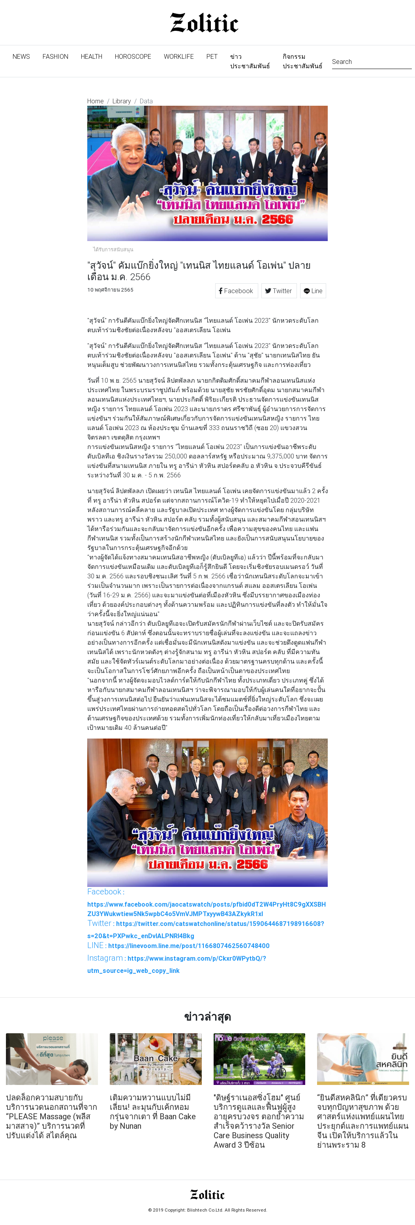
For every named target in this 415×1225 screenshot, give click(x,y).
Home (95, 101)
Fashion (55, 56)
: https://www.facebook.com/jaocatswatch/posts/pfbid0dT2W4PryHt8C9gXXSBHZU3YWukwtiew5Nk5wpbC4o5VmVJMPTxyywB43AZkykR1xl (206, 902)
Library (122, 101)
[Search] (372, 61)
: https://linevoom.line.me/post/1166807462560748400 (178, 945)
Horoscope (133, 56)
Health (91, 56)
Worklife (179, 56)
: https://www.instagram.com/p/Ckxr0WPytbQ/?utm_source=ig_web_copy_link (176, 963)
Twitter (279, 291)
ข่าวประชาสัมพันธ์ (250, 61)
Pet (212, 56)
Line (313, 291)
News (24, 55)
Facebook (237, 291)
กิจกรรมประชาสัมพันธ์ (303, 61)
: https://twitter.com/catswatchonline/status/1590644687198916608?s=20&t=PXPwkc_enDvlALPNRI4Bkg (205, 929)
